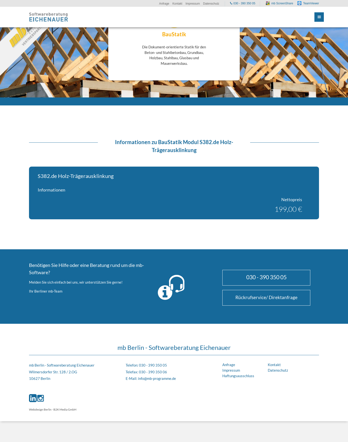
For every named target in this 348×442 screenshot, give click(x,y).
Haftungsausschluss (238, 376)
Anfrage (228, 364)
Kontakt (274, 364)
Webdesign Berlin (40, 409)
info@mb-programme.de (157, 378)
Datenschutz (278, 370)
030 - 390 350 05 (266, 277)
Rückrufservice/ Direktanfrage (266, 297)
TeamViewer (311, 3)
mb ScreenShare (282, 3)
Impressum (231, 370)
